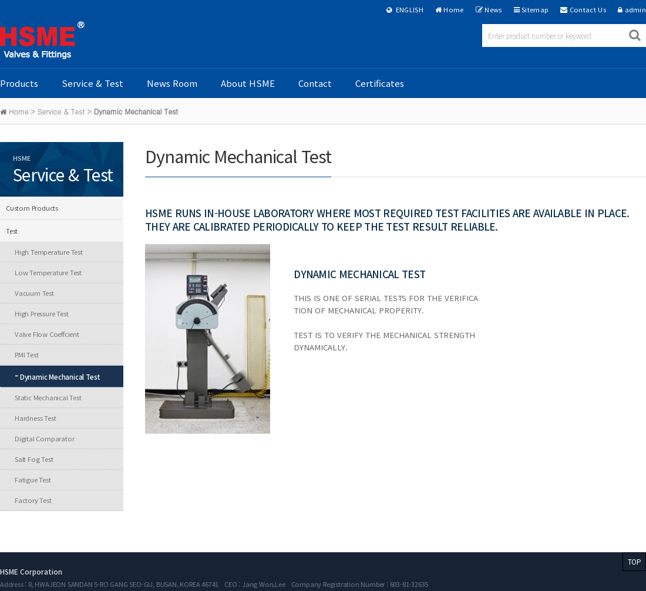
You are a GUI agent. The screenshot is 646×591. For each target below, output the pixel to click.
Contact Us (588, 9)
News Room (172, 83)
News (493, 9)
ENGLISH (404, 9)
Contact (315, 83)
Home (453, 9)
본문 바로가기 (0, 0)
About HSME (248, 83)
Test (12, 230)
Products (19, 83)
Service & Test (92, 83)
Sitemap (535, 9)
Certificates (379, 83)
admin (636, 9)
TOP (634, 561)
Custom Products (32, 207)
